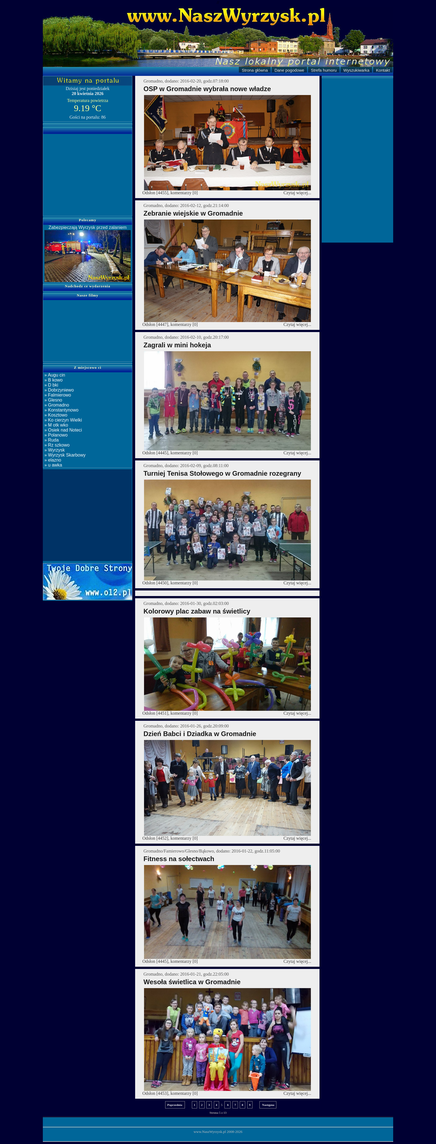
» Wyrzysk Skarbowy (64, 455)
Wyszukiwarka (356, 70)
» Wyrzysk (54, 450)
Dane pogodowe (289, 70)
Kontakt (383, 70)
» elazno (52, 460)
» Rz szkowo (56, 445)
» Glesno (52, 400)
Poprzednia (175, 1104)
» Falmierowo (57, 395)
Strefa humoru (324, 70)
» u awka (52, 465)
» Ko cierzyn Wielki (62, 420)
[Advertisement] (87, 171)
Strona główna (255, 70)
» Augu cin (54, 375)
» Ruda (51, 440)
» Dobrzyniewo (58, 390)
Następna (267, 1104)
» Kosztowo (55, 415)
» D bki (50, 385)
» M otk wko (55, 425)
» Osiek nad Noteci (62, 430)
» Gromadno (56, 405)
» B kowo (53, 380)
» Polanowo (55, 435)
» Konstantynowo (60, 410)
